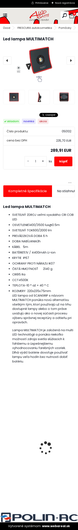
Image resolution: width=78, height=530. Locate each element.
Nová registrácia (65, 3)
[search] (65, 15)
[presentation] (7, 60)
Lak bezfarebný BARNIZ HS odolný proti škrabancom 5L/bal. (37, 461)
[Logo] (39, 15)
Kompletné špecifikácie (27, 191)
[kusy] (35, 161)
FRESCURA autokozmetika (34, 28)
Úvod (6, 28)
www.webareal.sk (56, 526)
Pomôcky (65, 28)
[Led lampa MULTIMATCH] (39, 60)
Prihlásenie (41, 3)
